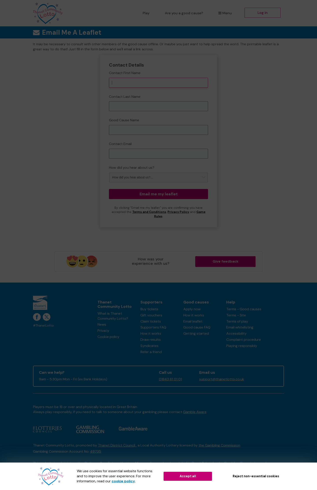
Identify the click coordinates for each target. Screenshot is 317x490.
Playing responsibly (241, 345)
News (102, 324)
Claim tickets (150, 321)
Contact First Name (124, 73)
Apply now (192, 309)
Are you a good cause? (184, 13)
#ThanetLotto (43, 325)
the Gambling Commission (219, 445)
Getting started (196, 333)
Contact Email (120, 144)
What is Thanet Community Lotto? (113, 316)
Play (146, 13)
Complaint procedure (243, 339)
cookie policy (123, 481)
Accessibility (236, 333)
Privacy (103, 330)
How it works (150, 333)
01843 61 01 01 (170, 379)
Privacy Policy (178, 212)
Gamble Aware (194, 412)
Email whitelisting (239, 327)
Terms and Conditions (149, 212)
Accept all (188, 476)
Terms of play (237, 321)
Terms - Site (236, 315)
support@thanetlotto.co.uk (221, 379)
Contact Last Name (124, 96)
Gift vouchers (151, 315)
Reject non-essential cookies (256, 476)
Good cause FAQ (196, 327)
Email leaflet (193, 321)
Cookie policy (108, 336)
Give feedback (225, 261)
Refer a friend (151, 352)
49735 (95, 451)
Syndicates (149, 345)
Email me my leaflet (159, 194)
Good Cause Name (124, 120)
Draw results (150, 339)
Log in (263, 12)
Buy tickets (149, 309)
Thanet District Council (117, 445)
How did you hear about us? (131, 167)
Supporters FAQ (153, 327)
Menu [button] (225, 13)
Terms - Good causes (243, 309)
